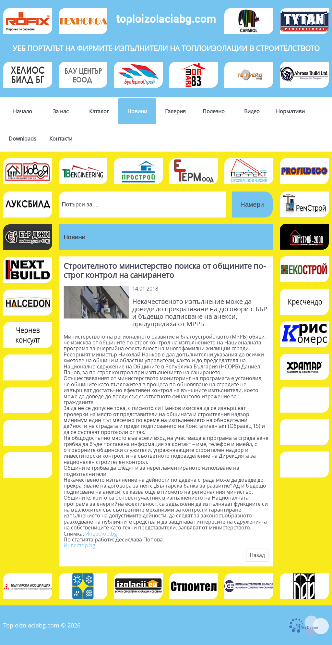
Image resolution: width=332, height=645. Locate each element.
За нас (61, 111)
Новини (137, 111)
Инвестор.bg (101, 533)
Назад (257, 555)
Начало (22, 111)
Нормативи (290, 111)
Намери (252, 204)
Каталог (99, 111)
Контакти (60, 138)
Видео (252, 111)
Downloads (22, 138)
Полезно (214, 111)
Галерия (175, 111)
